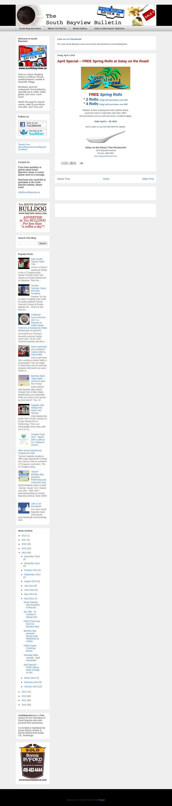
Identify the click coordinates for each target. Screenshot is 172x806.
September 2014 (32, 574)
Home (106, 179)
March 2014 (30, 678)
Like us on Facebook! (69, 39)
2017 (24, 540)
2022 (24, 535)
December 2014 (32, 556)
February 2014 (31, 682)
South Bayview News (30, 28)
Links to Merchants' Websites (109, 28)
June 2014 (29, 590)
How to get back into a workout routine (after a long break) (39, 350)
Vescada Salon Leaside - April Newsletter (32, 658)
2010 (24, 704)
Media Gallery (80, 28)
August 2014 (30, 581)
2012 (24, 696)
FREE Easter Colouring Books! (30, 648)
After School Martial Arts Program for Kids (30, 451)
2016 (24, 544)
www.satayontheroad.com (105, 156)
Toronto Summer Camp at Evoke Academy (38, 289)
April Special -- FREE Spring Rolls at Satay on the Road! (103, 61)
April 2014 (29, 598)
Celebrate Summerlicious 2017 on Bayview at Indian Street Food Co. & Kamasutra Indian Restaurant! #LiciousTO (32, 322)
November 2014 (32, 563)
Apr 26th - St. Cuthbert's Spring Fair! (30, 614)
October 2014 (31, 570)
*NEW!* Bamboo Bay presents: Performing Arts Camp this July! (38, 476)
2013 (24, 692)
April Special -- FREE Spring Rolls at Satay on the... (31, 668)
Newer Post (63, 179)
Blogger (101, 800)
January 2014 (31, 686)
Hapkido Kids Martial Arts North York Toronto (37, 409)
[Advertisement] (94, 192)
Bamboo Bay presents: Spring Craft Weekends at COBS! (31, 636)
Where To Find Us (57, 28)
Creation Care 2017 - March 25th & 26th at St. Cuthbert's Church (38, 439)
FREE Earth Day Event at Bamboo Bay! (32, 624)
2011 (24, 700)
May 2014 (29, 594)
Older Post (148, 179)
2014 (24, 552)
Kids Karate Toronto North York (37, 262)
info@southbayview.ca (29, 192)
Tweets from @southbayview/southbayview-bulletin (32, 147)
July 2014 (29, 585)
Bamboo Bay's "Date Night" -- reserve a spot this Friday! (38, 380)
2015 (24, 548)
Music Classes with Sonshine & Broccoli (32, 605)
